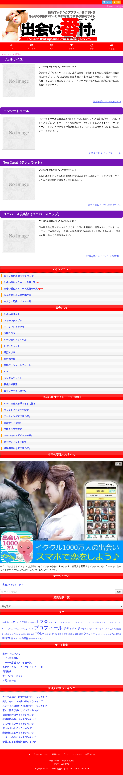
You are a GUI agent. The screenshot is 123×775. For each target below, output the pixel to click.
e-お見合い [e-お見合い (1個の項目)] (6, 622)
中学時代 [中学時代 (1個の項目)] (7, 634)
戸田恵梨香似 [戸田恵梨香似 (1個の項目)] (69, 634)
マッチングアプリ (13, 320)
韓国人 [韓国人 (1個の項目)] (40, 638)
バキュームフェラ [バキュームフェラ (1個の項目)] (20, 629)
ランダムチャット (13, 378)
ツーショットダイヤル (15, 340)
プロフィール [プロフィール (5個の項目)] (48, 627)
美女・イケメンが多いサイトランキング (22, 701)
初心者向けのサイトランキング (18, 715)
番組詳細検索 (10, 384)
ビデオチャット (12, 346)
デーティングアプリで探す (17, 416)
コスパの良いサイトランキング (18, 723)
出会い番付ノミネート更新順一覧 (24, 288)
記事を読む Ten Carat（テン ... (104, 204)
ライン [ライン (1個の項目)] (95, 629)
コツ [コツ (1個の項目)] (75, 622)
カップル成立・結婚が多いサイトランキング (24, 697)
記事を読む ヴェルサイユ (107, 101)
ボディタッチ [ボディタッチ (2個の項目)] (72, 628)
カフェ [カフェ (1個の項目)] (51, 622)
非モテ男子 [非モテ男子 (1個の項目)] (33, 638)
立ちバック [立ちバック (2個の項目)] (90, 633)
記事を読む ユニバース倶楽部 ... (103, 256)
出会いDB (61, 307)
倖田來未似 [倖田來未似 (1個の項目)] (16, 634)
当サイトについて (11, 653)
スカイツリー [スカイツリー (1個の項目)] (83, 622)
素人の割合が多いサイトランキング (20, 710)
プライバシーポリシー (13, 676)
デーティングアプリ (14, 327)
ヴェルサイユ (13, 59)
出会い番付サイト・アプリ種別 (61, 397)
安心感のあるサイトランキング (18, 732)
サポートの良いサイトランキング (19, 737)
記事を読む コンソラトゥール (105, 153)
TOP (28, 754)
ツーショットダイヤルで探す (18, 435)
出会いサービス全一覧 (15, 391)
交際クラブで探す (13, 429)
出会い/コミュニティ (12, 584)
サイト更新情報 (10, 658)
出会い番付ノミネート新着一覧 (21, 282)
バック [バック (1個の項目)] (30, 629)
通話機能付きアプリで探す (17, 448)
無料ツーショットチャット (17, 365)
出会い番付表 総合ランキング (19, 276)
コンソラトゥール (16, 111)
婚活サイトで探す (13, 423)
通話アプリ (9, 352)
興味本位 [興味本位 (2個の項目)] (7, 638)
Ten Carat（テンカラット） (23, 162)
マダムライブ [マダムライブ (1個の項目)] (86, 629)
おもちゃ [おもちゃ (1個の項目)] (31, 622)
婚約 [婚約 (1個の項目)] (32, 634)
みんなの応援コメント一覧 (17, 301)
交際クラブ (9, 333)
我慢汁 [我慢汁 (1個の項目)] (60, 634)
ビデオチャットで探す (15, 442)
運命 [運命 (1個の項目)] (19, 638)
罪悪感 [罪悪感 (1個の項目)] (118, 634)
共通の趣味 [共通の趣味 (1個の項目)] (25, 634)
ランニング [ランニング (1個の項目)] (102, 629)
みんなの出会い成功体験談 (17, 295)
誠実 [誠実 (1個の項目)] (15, 638)
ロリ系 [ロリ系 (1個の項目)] (110, 629)
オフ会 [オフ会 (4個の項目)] (41, 621)
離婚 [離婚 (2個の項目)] (25, 638)
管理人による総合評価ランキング (19, 741)
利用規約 (6, 671)
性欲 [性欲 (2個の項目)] (45, 633)
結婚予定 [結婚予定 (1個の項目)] (111, 634)
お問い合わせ (9, 680)
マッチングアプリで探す (16, 410)
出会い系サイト (12, 314)
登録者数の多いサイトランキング (19, 719)
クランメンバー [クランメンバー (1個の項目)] (67, 622)
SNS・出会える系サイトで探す (20, 403)
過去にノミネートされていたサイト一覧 (22, 667)
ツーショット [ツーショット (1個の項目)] (111, 622)
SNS (6, 371)
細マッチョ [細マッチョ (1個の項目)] (102, 634)
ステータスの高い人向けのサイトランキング (24, 706)
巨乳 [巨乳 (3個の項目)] (38, 634)
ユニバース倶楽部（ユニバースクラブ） (32, 214)
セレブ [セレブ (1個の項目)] (102, 622)
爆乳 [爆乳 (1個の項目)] (77, 634)
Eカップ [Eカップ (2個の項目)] (16, 622)
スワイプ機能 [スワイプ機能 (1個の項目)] (94, 622)
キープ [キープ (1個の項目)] (57, 622)
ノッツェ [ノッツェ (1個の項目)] (9, 629)
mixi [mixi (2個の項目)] (24, 622)
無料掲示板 (9, 359)
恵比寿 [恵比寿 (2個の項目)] (53, 633)
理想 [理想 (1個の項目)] (81, 634)
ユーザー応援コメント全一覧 (17, 662)
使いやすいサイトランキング (17, 728)
